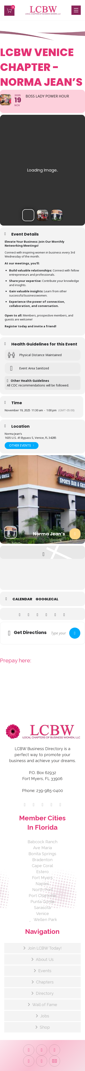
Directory (45, 993)
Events (44, 970)
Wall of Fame (44, 1004)
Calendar (22, 599)
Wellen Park (42, 919)
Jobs (44, 1016)
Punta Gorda (42, 901)
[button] (9, 11)
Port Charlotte (42, 895)
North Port (42, 889)
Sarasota (42, 907)
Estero (42, 871)
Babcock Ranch (42, 841)
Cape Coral (42, 865)
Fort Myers (42, 877)
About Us (45, 959)
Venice (42, 913)
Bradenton (42, 859)
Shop (45, 1027)
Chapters (45, 982)
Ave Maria (42, 847)
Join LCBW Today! (45, 948)
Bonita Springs (42, 853)
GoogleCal (47, 599)
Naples (42, 883)
